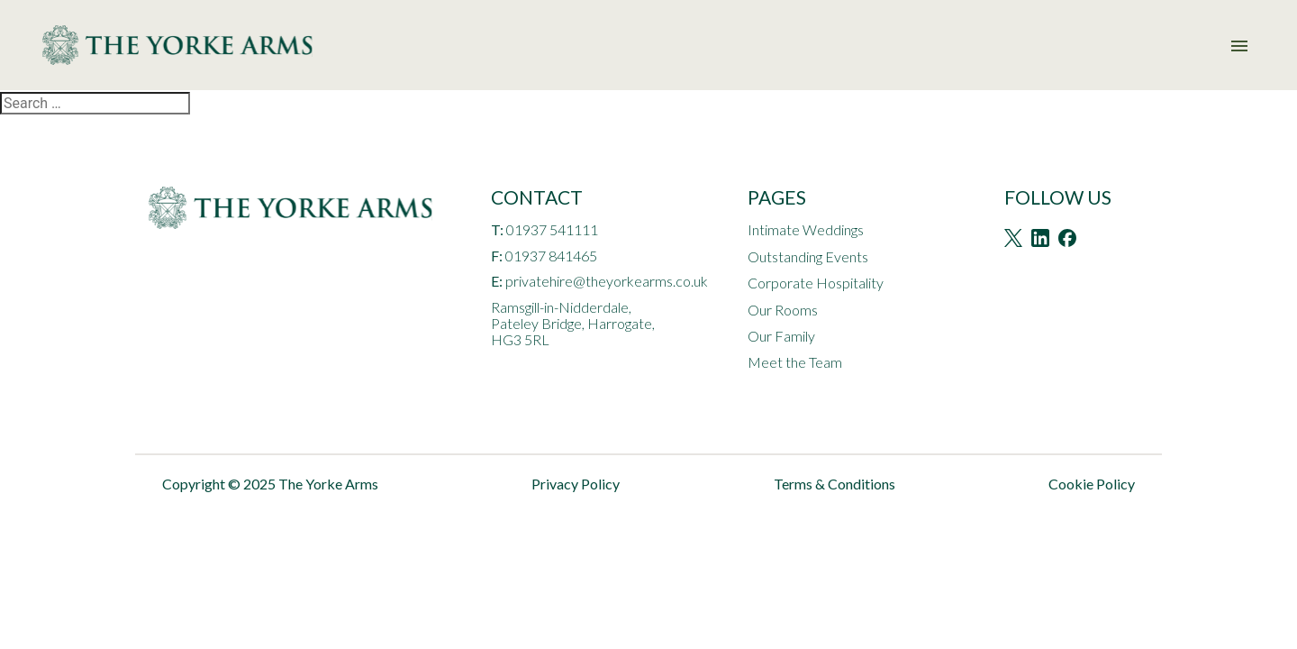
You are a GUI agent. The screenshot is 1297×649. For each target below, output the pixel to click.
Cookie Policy (1091, 483)
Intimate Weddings (806, 229)
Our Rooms (783, 309)
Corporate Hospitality (816, 282)
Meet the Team (795, 361)
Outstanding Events (808, 256)
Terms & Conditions (834, 483)
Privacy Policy (575, 483)
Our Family (781, 335)
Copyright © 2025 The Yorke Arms (270, 483)
